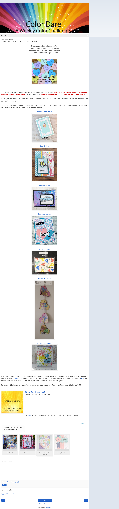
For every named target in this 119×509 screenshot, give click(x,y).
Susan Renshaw (44, 279)
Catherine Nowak (44, 214)
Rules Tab (18, 379)
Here (83, 379)
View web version (44, 504)
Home (44, 500)
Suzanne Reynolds (44, 343)
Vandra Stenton (44, 250)
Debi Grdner (44, 146)
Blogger (48, 507)
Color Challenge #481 (36, 392)
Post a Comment (7, 494)
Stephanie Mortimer (44, 112)
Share (4, 485)
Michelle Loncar (44, 186)
